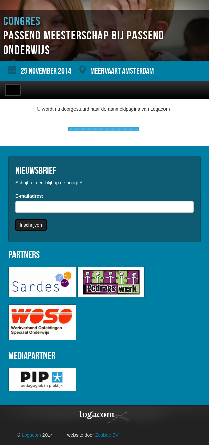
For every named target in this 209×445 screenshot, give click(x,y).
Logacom (31, 435)
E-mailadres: (29, 196)
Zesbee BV (107, 435)
